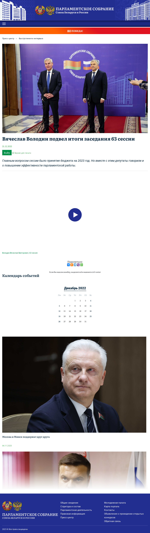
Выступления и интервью (31, 38)
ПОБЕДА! (75, 31)
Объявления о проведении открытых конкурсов (124, 515)
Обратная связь (112, 521)
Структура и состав (70, 506)
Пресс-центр (8, 38)
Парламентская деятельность (76, 510)
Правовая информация (72, 513)
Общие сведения (69, 502)
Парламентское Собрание (31, 515)
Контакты (109, 510)
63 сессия (33, 253)
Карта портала (111, 506)
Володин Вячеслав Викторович (15, 253)
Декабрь (71, 288)
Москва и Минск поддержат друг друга (26, 436)
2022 (82, 288)
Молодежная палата (115, 502)
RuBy (7, 152)
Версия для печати (23, 153)
